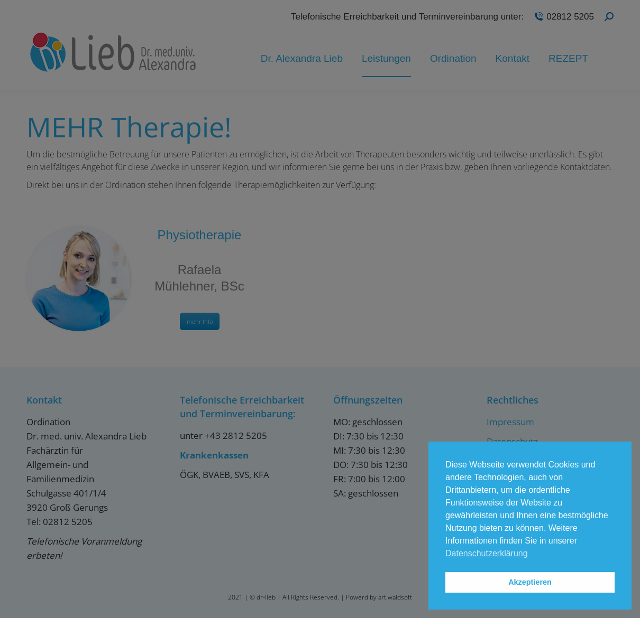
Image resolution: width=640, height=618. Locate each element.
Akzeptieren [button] (530, 582)
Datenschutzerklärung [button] (486, 553)
